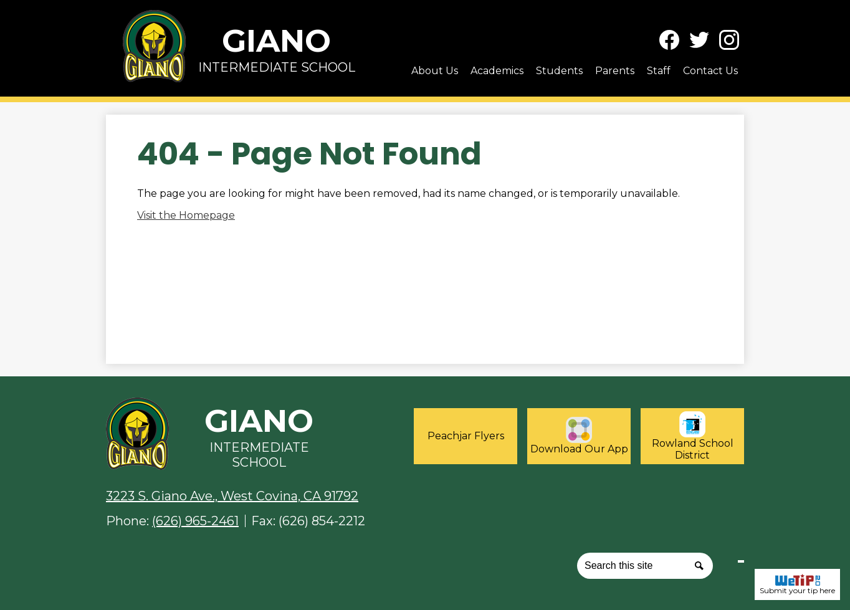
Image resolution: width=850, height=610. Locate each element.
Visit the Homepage (186, 215)
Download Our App (579, 436)
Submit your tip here (797, 584)
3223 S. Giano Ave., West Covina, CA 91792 (232, 495)
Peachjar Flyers (465, 436)
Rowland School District (692, 436)
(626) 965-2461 (195, 520)
